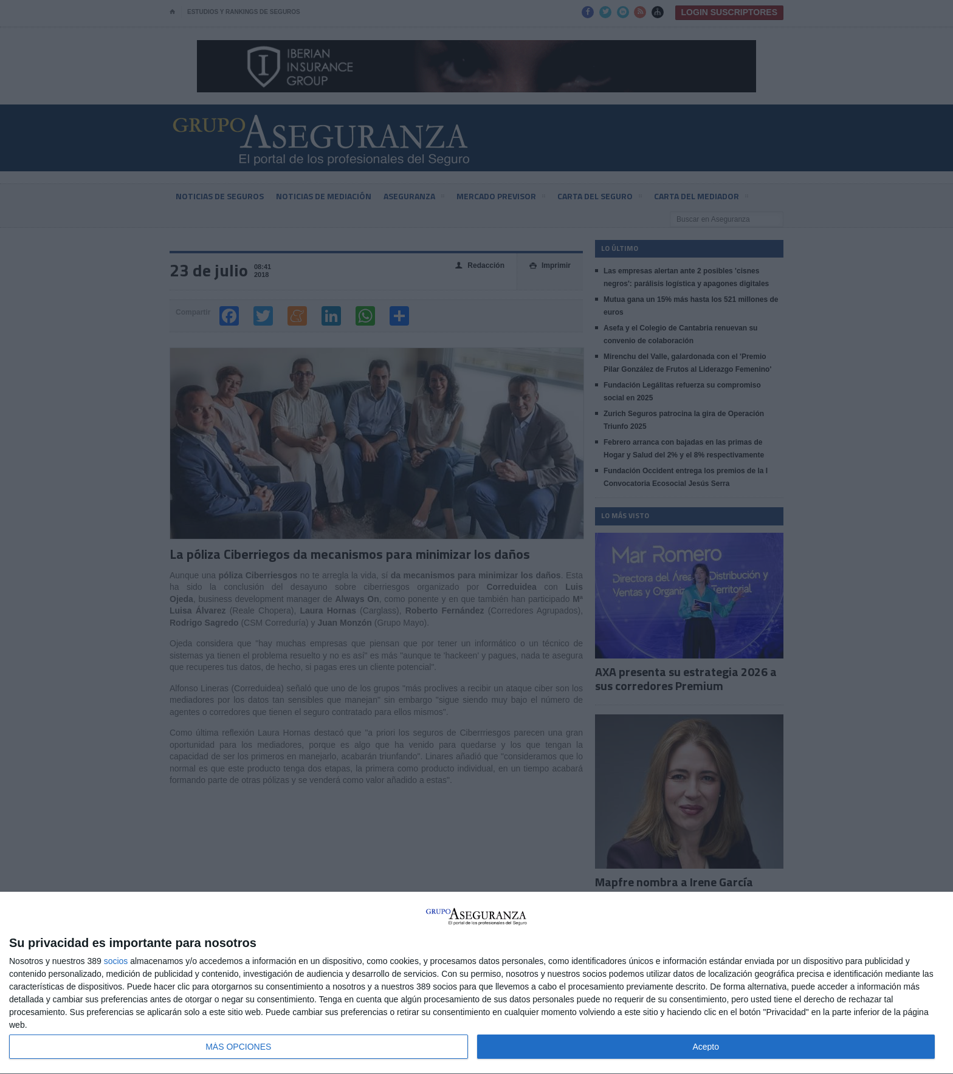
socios (116, 961)
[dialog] (476, 983)
